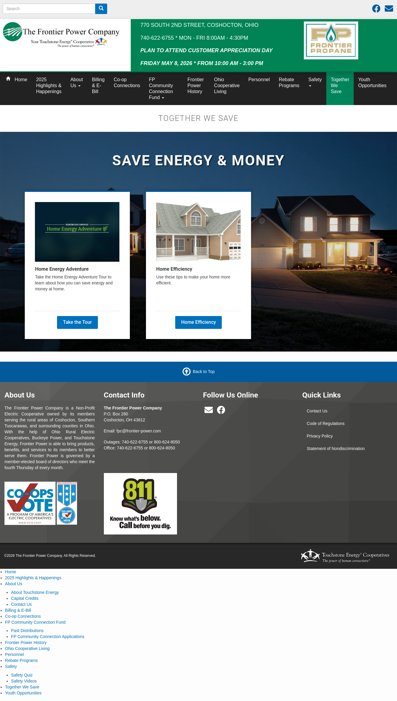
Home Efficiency (198, 322)
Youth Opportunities (372, 82)
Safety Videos (24, 681)
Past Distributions (27, 630)
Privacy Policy (320, 436)
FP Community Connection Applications (47, 636)
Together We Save (340, 85)
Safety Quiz (22, 675)
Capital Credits (25, 598)
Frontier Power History (195, 85)
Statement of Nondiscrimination (336, 448)
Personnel (259, 79)
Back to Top (204, 371)
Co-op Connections (127, 82)
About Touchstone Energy (35, 592)
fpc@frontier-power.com (138, 431)
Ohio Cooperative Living (227, 85)
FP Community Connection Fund (161, 88)
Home (21, 79)
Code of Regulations (326, 423)
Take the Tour (77, 322)
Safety (315, 82)
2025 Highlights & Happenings (48, 85)
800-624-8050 (167, 442)
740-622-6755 (130, 448)
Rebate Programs (289, 82)
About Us (76, 82)
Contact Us (317, 411)
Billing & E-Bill (98, 85)
